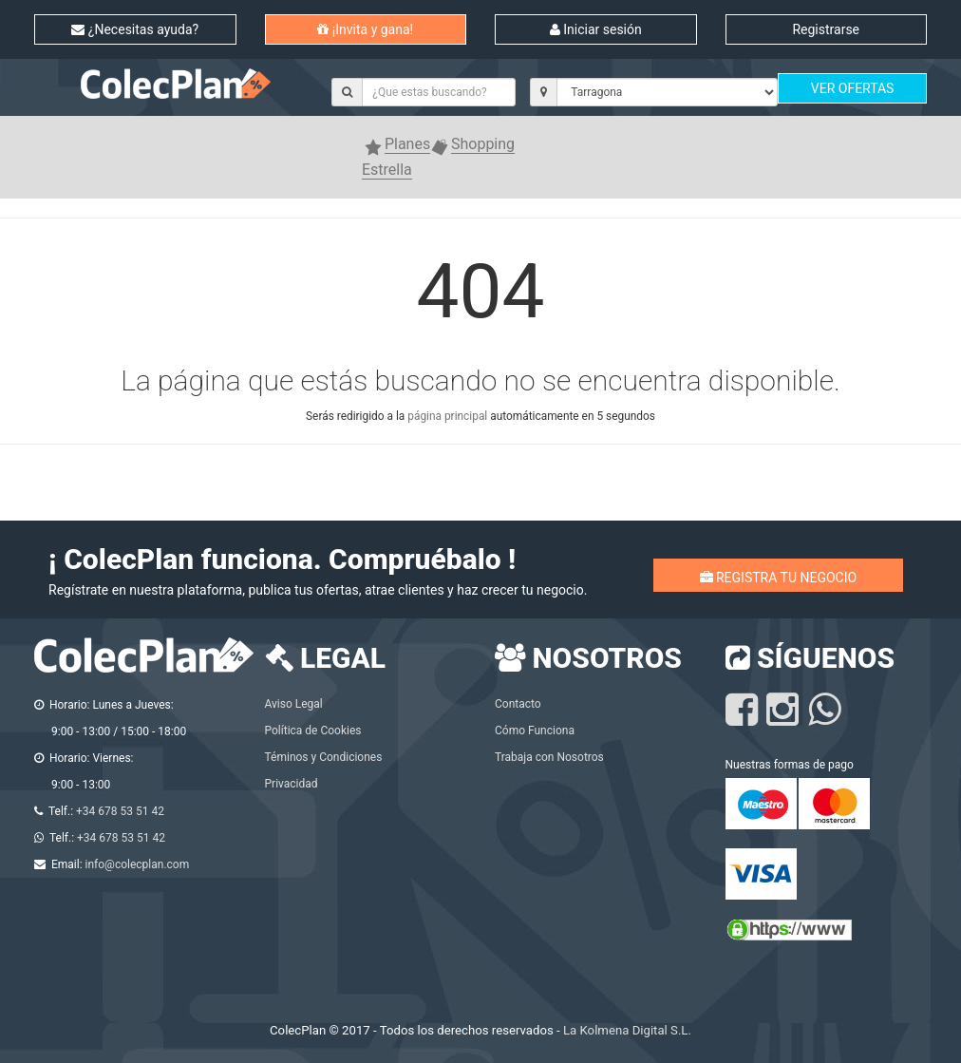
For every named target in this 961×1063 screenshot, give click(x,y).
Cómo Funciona (535, 730)
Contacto (518, 704)
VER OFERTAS (853, 88)
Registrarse (825, 29)
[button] (381, 157)
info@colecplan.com (137, 864)
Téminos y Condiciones (324, 757)
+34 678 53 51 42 (120, 811)
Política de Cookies (313, 730)
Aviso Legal (294, 704)
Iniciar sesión (596, 29)
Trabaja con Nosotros (549, 757)
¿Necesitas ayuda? (134, 29)
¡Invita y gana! (365, 29)
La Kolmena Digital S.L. (627, 1030)
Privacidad (291, 783)
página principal (447, 416)
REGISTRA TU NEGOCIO (778, 577)
